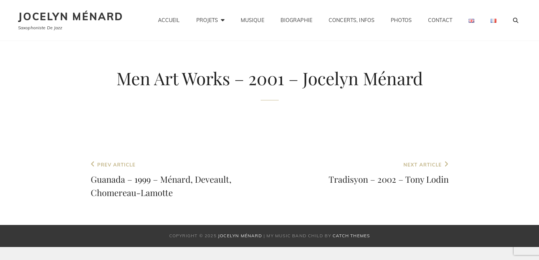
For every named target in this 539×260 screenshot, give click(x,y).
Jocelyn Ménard (71, 16)
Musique (252, 20)
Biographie (296, 20)
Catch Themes (351, 235)
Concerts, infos (352, 20)
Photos (401, 20)
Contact (440, 20)
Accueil (169, 20)
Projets (207, 20)
